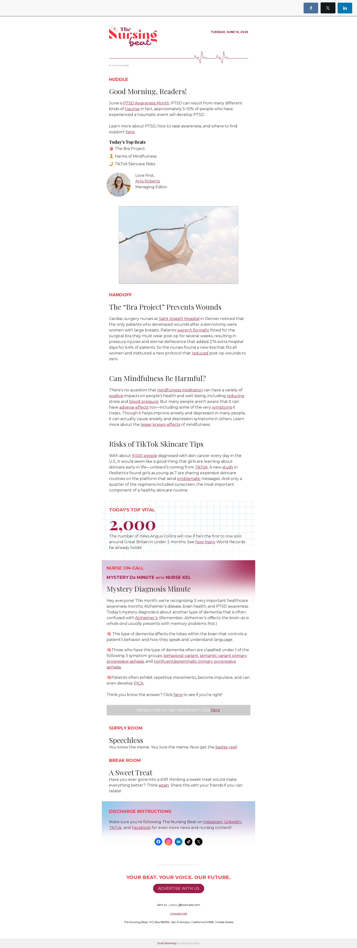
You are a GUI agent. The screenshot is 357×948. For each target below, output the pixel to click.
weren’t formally (193, 330)
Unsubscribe (178, 913)
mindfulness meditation (180, 390)
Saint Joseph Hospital (179, 318)
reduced (200, 353)
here (215, 710)
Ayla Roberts (147, 181)
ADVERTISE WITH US (178, 888)
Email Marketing (166, 943)
